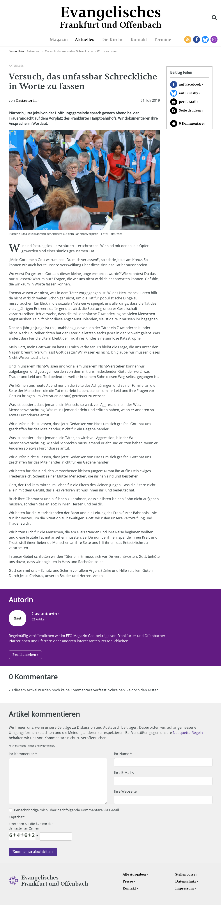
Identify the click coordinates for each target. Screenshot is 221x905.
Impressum (184, 888)
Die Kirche (112, 39)
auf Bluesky (188, 93)
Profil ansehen (24, 655)
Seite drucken (190, 110)
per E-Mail (187, 102)
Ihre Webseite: (126, 791)
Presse (128, 881)
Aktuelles (84, 39)
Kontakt (139, 39)
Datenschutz (185, 881)
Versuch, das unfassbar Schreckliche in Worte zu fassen (81, 51)
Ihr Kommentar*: (23, 753)
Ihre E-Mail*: (124, 772)
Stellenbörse (185, 874)
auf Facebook (190, 84)
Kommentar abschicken (31, 852)
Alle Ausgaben (134, 874)
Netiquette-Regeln (188, 732)
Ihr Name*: (123, 753)
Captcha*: (17, 817)
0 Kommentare (191, 123)
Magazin (59, 39)
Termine (162, 39)
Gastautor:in (26, 100)
